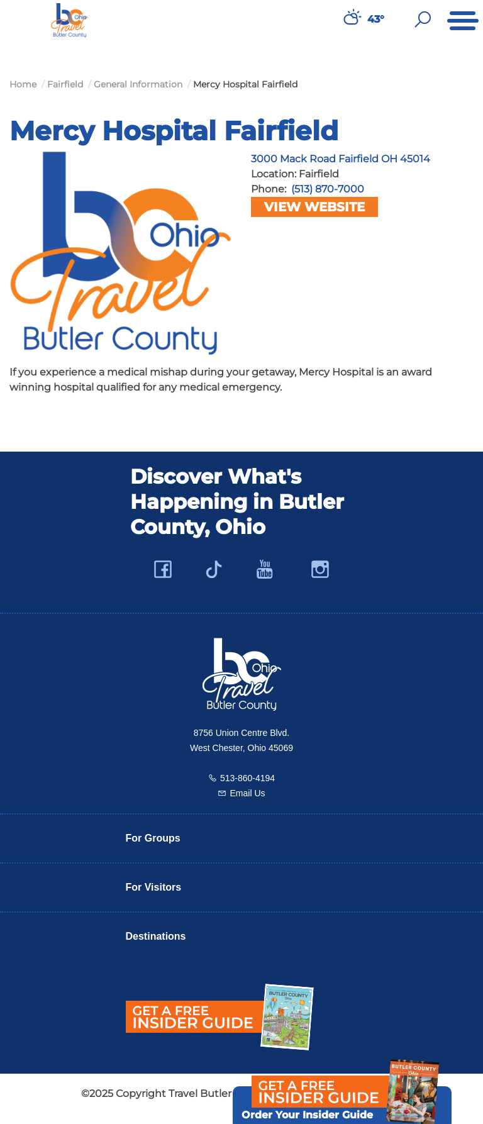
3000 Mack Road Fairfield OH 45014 (340, 159)
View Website (314, 206)
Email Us (247, 793)
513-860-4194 (247, 778)
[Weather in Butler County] (351, 19)
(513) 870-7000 (327, 189)
